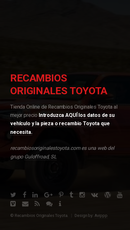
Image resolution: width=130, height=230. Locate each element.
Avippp (101, 215)
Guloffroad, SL (40, 157)
